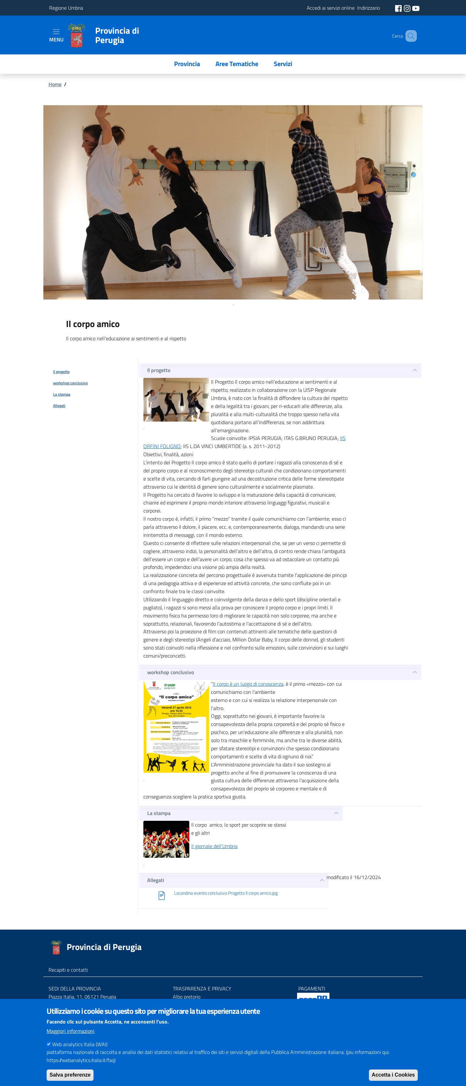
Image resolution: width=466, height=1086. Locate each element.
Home (55, 84)
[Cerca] (409, 36)
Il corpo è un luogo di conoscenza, (248, 684)
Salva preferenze (70, 1075)
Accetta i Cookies (393, 1075)
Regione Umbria (66, 8)
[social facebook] (399, 8)
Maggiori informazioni (70, 1031)
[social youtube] (416, 8)
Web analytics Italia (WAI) (79, 1044)
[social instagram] (407, 8)
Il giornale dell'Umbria (214, 846)
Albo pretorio (186, 997)
